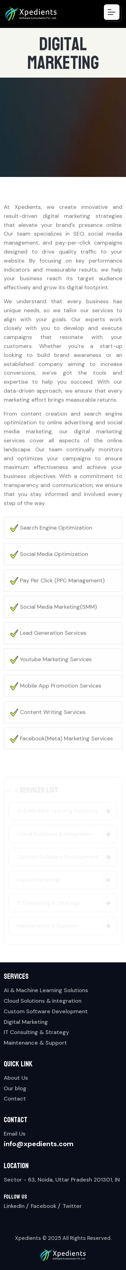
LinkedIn (14, 1206)
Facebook (43, 1206)
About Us (16, 1078)
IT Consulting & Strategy (36, 1032)
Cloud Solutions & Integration (43, 1001)
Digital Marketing (26, 1022)
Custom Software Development (46, 1011)
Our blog (15, 1088)
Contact (15, 1098)
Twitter (72, 1206)
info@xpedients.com (38, 1143)
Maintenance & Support (35, 1042)
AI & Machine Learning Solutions (46, 990)
